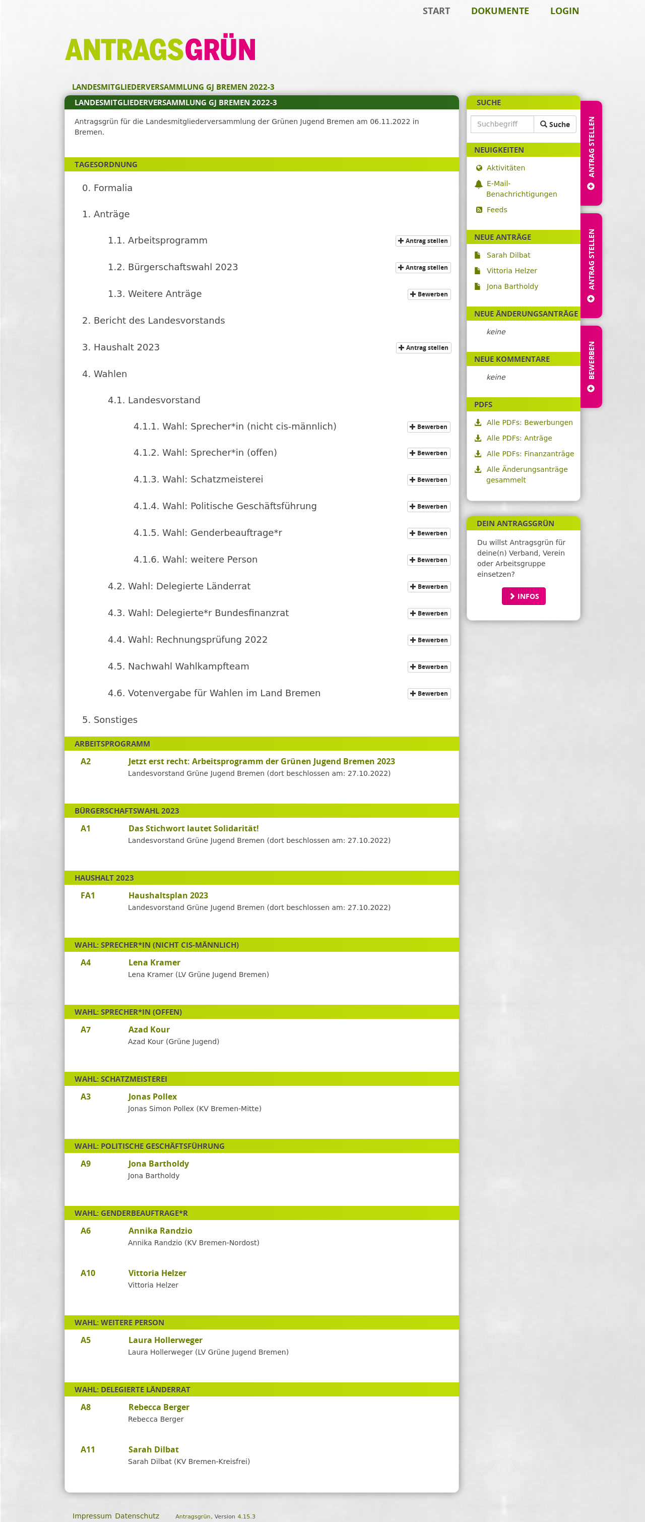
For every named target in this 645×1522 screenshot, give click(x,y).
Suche (555, 124)
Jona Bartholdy (512, 286)
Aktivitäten (505, 167)
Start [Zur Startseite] (436, 11)
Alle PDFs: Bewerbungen (529, 422)
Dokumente (500, 11)
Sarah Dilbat (508, 255)
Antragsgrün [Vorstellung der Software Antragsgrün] (192, 1516)
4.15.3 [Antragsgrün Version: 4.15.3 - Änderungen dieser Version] (246, 1516)
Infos (523, 596)
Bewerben (431, 294)
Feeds (496, 209)
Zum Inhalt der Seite (42, 23)
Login (564, 11)
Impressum (92, 1516)
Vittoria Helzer (511, 271)
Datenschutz (137, 1516)
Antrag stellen (425, 240)
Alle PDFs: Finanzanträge (530, 454)
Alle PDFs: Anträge (519, 438)
